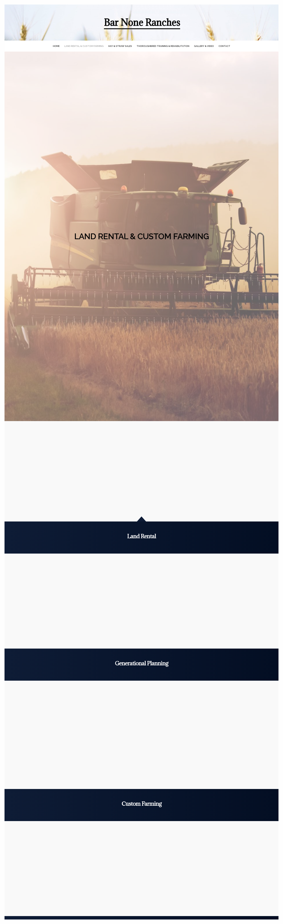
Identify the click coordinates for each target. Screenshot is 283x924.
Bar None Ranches (142, 22)
